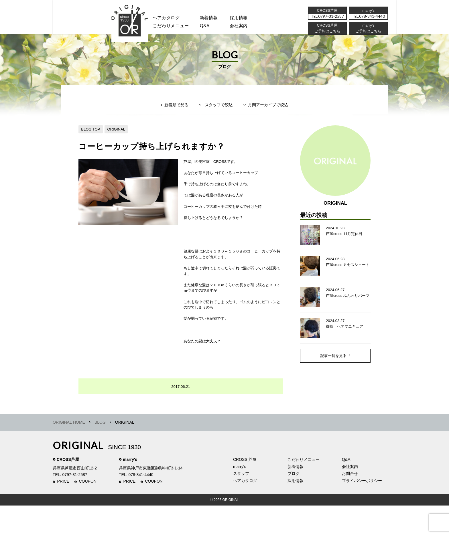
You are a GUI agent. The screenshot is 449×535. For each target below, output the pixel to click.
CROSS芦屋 (68, 489)
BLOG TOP (91, 138)
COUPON (88, 510)
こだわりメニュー (303, 489)
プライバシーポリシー (362, 510)
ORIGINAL (119, 138)
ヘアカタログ (169, 18)
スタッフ (132, 27)
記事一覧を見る (334, 370)
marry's (130, 489)
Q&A (211, 27)
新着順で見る (173, 116)
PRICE (63, 510)
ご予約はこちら (368, 33)
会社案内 (247, 27)
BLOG (100, 452)
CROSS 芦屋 (245, 489)
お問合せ (350, 503)
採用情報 (247, 18)
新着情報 (295, 495)
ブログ (293, 503)
